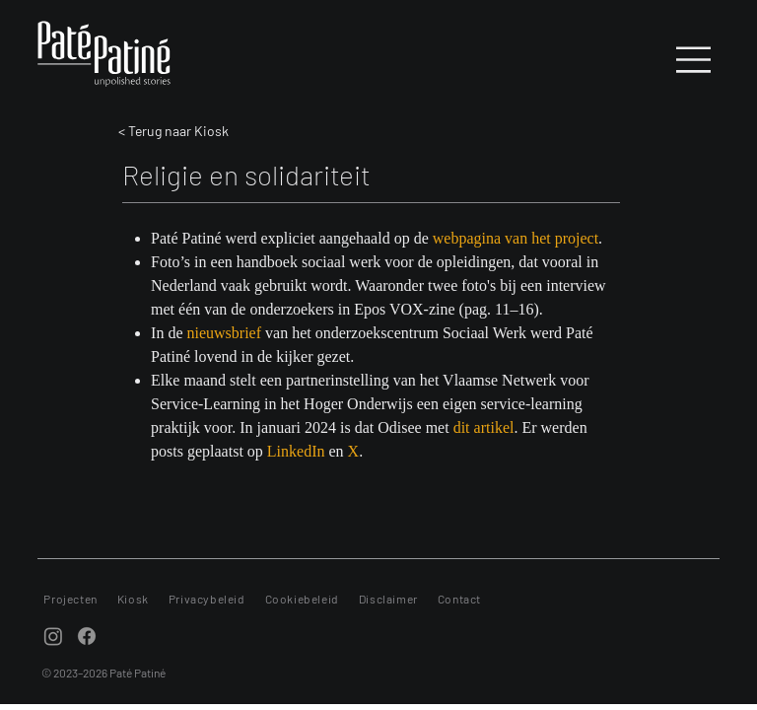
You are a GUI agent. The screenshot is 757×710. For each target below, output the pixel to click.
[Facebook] (87, 636)
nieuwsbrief (224, 332)
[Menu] (695, 60)
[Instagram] (53, 636)
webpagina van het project (515, 238)
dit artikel (484, 427)
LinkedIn (296, 451)
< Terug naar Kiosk (173, 130)
